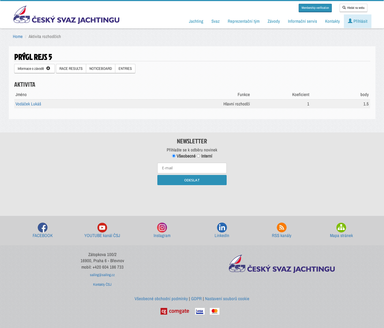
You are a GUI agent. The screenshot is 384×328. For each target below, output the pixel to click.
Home (18, 36)
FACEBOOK (43, 230)
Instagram (162, 230)
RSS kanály (281, 230)
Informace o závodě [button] (34, 68)
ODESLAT (192, 180)
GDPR (196, 299)
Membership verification (315, 8)
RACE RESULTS (71, 68)
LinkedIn (222, 230)
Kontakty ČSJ (102, 284)
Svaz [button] (215, 21)
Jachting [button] (196, 21)
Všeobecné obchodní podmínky (161, 299)
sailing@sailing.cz (102, 274)
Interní (204, 156)
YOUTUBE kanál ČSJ (102, 230)
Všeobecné (184, 156)
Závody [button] (274, 21)
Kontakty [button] (332, 21)
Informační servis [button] (302, 21)
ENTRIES (125, 68)
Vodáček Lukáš (28, 104)
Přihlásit (357, 21)
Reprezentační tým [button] (244, 21)
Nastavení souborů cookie (227, 299)
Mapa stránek (341, 230)
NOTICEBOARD (100, 68)
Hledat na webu (353, 8)
